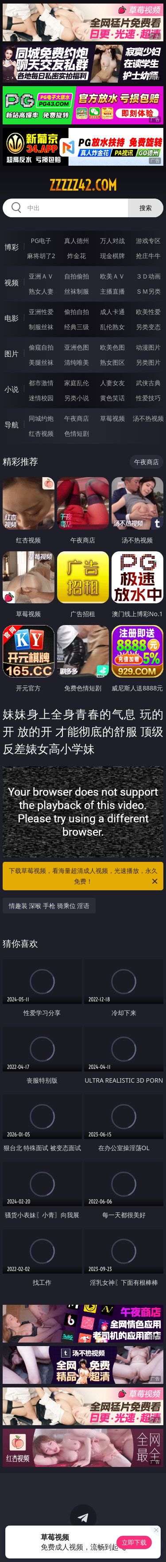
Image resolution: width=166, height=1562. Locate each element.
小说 (11, 389)
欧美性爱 (148, 311)
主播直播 (112, 291)
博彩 (11, 247)
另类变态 (148, 327)
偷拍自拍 (76, 311)
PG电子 (41, 240)
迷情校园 (41, 398)
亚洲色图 (76, 347)
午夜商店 (76, 418)
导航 (11, 425)
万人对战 (112, 240)
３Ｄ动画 (148, 276)
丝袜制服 (76, 291)
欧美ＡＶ (112, 276)
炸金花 (76, 255)
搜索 (145, 207)
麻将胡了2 (41, 255)
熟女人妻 (41, 291)
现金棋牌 (112, 255)
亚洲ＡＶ (41, 276)
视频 (11, 282)
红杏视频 (41, 433)
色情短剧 (76, 433)
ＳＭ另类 (148, 291)
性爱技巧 (148, 398)
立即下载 (134, 1542)
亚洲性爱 (41, 311)
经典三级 (76, 327)
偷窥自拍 (41, 347)
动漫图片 (148, 347)
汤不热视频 (148, 418)
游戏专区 (148, 240)
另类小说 (76, 398)
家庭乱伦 (76, 383)
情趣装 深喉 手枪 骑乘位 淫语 (49, 905)
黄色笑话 (112, 398)
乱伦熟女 (112, 327)
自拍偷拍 (76, 276)
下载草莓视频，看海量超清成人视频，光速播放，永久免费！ (84, 876)
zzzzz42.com (83, 185)
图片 (11, 354)
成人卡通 (112, 311)
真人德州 (76, 240)
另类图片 (148, 362)
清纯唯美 (76, 362)
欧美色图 (112, 347)
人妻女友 (112, 383)
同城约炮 (41, 418)
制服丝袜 (41, 327)
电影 (11, 318)
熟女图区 (112, 362)
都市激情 (41, 383)
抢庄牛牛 (148, 255)
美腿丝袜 (41, 362)
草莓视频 (112, 418)
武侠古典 (148, 383)
